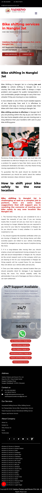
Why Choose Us (6, 428)
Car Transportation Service (9, 408)
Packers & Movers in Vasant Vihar (12, 477)
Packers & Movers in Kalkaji (10, 473)
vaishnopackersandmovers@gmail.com (16, 396)
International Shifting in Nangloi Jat (20, 353)
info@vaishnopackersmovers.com (10, 5)
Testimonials (5, 433)
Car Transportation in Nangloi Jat (20, 341)
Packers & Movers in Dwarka (10, 475)
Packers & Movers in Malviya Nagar (12, 481)
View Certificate (11, 54)
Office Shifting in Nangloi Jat (21, 349)
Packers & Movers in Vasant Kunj (11, 469)
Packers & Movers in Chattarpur (11, 457)
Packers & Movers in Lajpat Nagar (12, 485)
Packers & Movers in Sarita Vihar (11, 455)
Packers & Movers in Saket (10, 479)
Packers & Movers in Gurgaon (10, 471)
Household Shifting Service (9, 405)
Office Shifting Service (24, 405)
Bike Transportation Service (25, 408)
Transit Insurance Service (21, 362)
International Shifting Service (24, 411)
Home (4, 32)
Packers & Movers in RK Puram (11, 461)
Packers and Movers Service (10, 413)
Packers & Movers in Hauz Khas (11, 463)
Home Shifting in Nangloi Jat (21, 345)
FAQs (3, 430)
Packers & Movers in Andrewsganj (12, 459)
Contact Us (27, 54)
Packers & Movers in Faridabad (11, 453)
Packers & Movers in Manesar (11, 446)
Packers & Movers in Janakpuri (11, 467)
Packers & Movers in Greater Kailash (12, 448)
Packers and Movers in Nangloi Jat (20, 358)
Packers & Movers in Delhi (10, 451)
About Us (4, 422)
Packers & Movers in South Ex (11, 483)
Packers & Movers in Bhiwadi (10, 465)
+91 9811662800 (5, 2)
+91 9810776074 (17, 2)
